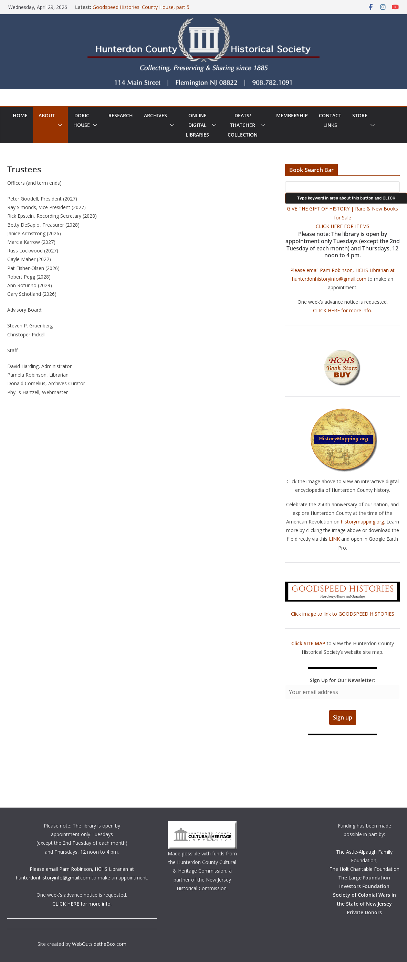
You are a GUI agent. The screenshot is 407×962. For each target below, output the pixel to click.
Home (20, 115)
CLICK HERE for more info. (342, 310)
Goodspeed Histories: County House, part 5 (141, 7)
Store (359, 115)
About (47, 115)
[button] (58, 125)
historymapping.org (362, 521)
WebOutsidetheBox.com (99, 944)
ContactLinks (330, 120)
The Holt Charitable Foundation (364, 869)
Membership (292, 115)
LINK (334, 539)
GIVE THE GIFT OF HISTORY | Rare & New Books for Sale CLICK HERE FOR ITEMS (342, 217)
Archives (155, 115)
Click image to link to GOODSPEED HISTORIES (342, 613)
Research (120, 115)
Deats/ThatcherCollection (243, 125)
